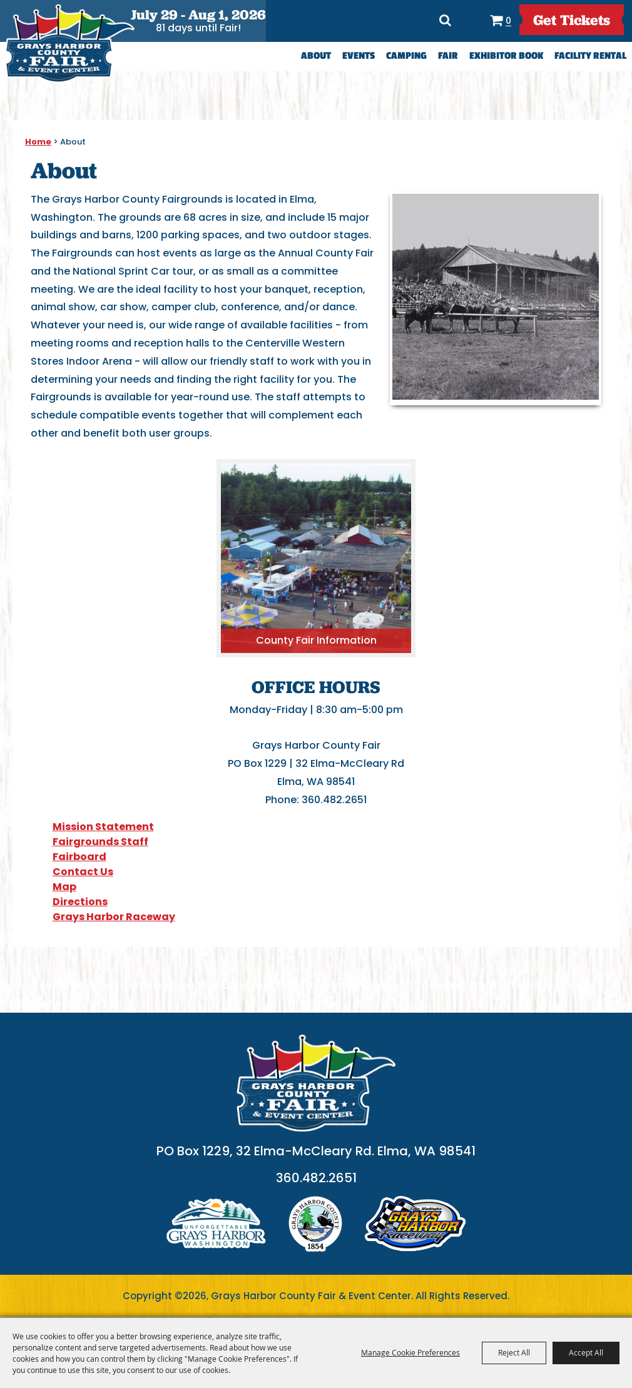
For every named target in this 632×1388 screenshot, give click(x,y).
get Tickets (571, 19)
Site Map (437, 985)
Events (358, 56)
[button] (495, 298)
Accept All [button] (586, 1352)
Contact (385, 985)
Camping (406, 56)
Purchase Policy (39, 1003)
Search (444, 20)
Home (38, 142)
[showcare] (316, 1084)
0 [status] (506, 20)
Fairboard (79, 856)
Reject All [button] (514, 1352)
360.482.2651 (316, 1179)
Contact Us (83, 871)
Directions (470, 20)
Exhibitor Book (506, 56)
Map (64, 886)
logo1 (216, 1225)
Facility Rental (590, 56)
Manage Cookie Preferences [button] (410, 1352)
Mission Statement (103, 826)
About (316, 56)
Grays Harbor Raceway (114, 916)
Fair (448, 56)
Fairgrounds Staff (100, 841)
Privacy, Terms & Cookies (533, 985)
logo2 (315, 1225)
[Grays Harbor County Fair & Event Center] (69, 43)
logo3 (415, 1225)
